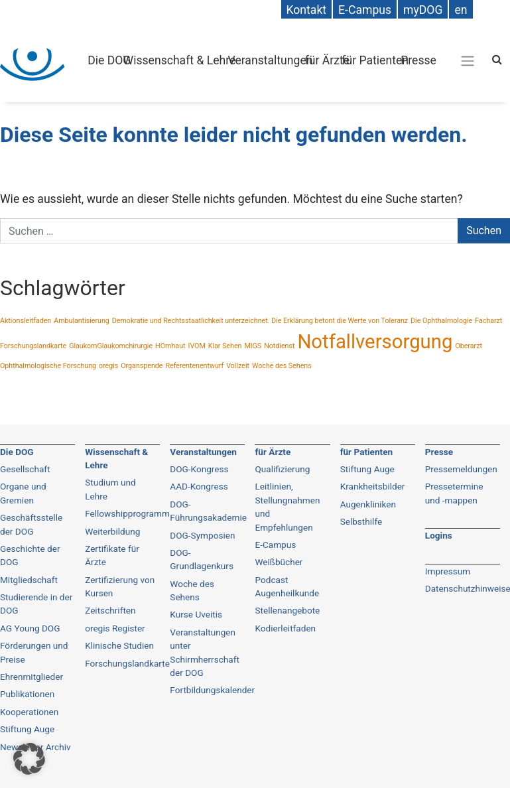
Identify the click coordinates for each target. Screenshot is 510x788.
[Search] (497, 59)
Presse (418, 60)
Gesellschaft (25, 469)
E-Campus (275, 544)
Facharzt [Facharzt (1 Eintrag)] (488, 320)
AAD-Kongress (198, 486)
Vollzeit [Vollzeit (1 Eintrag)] (237, 365)
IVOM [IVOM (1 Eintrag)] (196, 346)
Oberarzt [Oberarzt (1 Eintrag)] (468, 346)
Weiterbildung (112, 531)
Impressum (447, 571)
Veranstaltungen (270, 60)
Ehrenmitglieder (31, 676)
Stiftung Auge (367, 469)
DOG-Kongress (199, 469)
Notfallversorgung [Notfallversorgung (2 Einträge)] (374, 341)
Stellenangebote (287, 610)
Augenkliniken (368, 504)
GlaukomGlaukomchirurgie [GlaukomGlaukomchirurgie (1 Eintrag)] (111, 346)
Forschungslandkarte (127, 663)
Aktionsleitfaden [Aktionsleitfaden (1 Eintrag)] (25, 320)
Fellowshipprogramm (127, 513)
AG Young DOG (30, 628)
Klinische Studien (119, 645)
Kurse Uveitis (196, 614)
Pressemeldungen (461, 469)
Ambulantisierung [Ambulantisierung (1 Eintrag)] (81, 320)
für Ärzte (327, 60)
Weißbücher (278, 562)
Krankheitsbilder (372, 486)
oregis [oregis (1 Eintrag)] (108, 365)
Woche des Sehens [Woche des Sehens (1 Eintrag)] (282, 365)
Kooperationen (29, 711)
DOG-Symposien (202, 535)
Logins (438, 535)
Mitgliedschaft (29, 579)
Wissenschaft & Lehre (179, 60)
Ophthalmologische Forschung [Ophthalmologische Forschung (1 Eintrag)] (48, 365)
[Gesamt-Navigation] (467, 60)
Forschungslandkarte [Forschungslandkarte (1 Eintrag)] (33, 346)
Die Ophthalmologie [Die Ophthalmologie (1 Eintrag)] (441, 320)
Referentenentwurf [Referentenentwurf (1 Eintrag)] (194, 365)
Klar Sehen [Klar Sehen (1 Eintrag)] (225, 346)
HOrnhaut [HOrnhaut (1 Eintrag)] (170, 346)
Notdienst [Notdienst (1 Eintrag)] (279, 346)
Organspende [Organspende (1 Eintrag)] (141, 365)
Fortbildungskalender (212, 690)
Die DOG (109, 60)
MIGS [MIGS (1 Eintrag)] (252, 346)
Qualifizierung (282, 469)
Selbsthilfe (361, 521)
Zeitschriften (110, 610)
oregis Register (115, 628)
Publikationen (27, 694)
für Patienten (375, 60)
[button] (29, 759)
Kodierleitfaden (285, 628)
